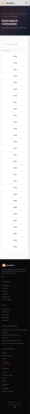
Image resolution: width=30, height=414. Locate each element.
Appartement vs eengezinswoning (10, 335)
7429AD (15, 76)
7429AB (15, 63)
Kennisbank (5, 320)
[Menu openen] (26, 3)
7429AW (15, 168)
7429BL (15, 246)
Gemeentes (5, 288)
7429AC (15, 69)
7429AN (15, 128)
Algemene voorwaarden (8, 391)
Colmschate (6, 16)
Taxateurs (4, 358)
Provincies (4, 291)
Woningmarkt (5, 294)
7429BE (15, 214)
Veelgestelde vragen (7, 375)
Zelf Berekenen (6, 312)
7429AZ (15, 181)
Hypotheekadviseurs (7, 355)
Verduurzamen (5, 314)
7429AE (15, 82)
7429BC (15, 200)
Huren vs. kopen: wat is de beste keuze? (11, 340)
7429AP (15, 135)
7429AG (15, 89)
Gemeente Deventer (22, 14)
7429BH (15, 227)
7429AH (15, 95)
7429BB (15, 194)
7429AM (15, 122)
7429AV (15, 161)
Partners (4, 381)
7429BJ (15, 233)
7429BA (15, 187)
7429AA (15, 56)
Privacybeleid (5, 388)
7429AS (15, 148)
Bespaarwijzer (5, 317)
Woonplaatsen (11, 14)
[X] (3, 277)
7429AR (15, 141)
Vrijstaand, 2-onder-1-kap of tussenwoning (13, 343)
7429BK (15, 240)
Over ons (4, 372)
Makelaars (4, 352)
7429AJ (15, 102)
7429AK (15, 109)
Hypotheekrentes (6, 309)
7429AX (15, 174)
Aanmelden (6, 363)
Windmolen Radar (6, 299)
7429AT (15, 155)
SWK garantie (5, 337)
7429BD (15, 207)
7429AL (15, 115)
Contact (4, 378)
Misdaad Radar (5, 296)
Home (3, 14)
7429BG (15, 220)
